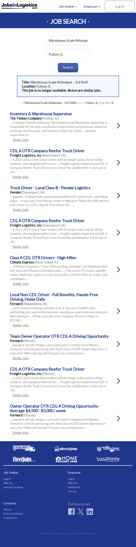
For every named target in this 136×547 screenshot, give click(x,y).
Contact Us (10, 518)
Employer (92, 6)
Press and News (13, 513)
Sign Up (7, 483)
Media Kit (74, 487)
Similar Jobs (21, 140)
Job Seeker (68, 6)
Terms (7, 509)
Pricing (72, 491)
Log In (119, 6)
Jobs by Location (13, 487)
